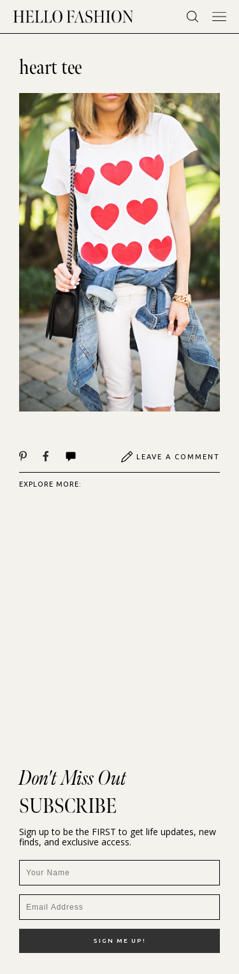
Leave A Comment (170, 456)
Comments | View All (70, 456)
